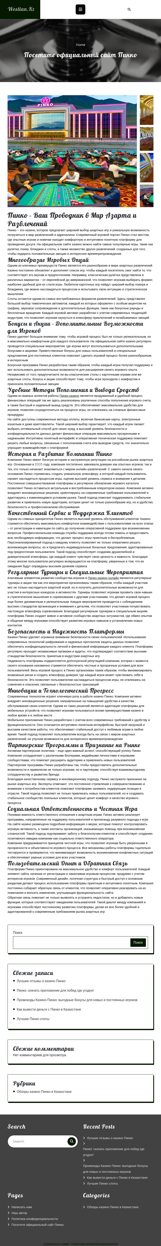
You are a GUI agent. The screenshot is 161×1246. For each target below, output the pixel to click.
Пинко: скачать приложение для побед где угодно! (55, 990)
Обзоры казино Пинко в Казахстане (44, 1092)
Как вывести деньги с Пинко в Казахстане (49, 1009)
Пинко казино (69, 396)
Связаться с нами (56, 1244)
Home (80, 45)
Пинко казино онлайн (103, 578)
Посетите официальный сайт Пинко (38, 1225)
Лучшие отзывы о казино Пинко (41, 981)
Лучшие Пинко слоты (33, 1019)
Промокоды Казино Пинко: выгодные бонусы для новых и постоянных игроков (77, 1000)
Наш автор (19, 1213)
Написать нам (22, 1207)
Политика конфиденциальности (35, 1219)
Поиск (17, 933)
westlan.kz (22, 8)
